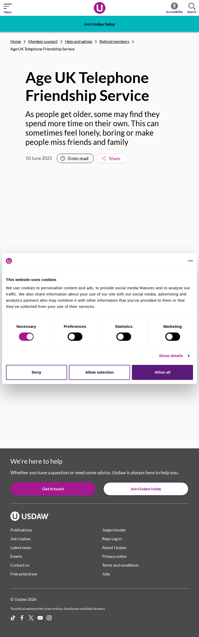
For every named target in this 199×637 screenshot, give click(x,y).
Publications (21, 530)
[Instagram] (49, 617)
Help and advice (78, 41)
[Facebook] (22, 617)
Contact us (19, 565)
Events (16, 556)
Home (15, 41)
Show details (171, 355)
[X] (31, 617)
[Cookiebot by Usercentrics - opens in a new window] (170, 261)
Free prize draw (23, 574)
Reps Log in (112, 538)
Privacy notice (114, 556)
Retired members (114, 41)
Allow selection (99, 372)
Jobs (106, 574)
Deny (36, 372)
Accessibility (174, 8)
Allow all (162, 372)
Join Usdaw (20, 538)
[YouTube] (40, 617)
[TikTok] (13, 617)
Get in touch (53, 488)
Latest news (20, 547)
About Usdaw (114, 547)
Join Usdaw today (99, 23)
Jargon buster (114, 530)
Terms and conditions (120, 565)
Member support (43, 41)
